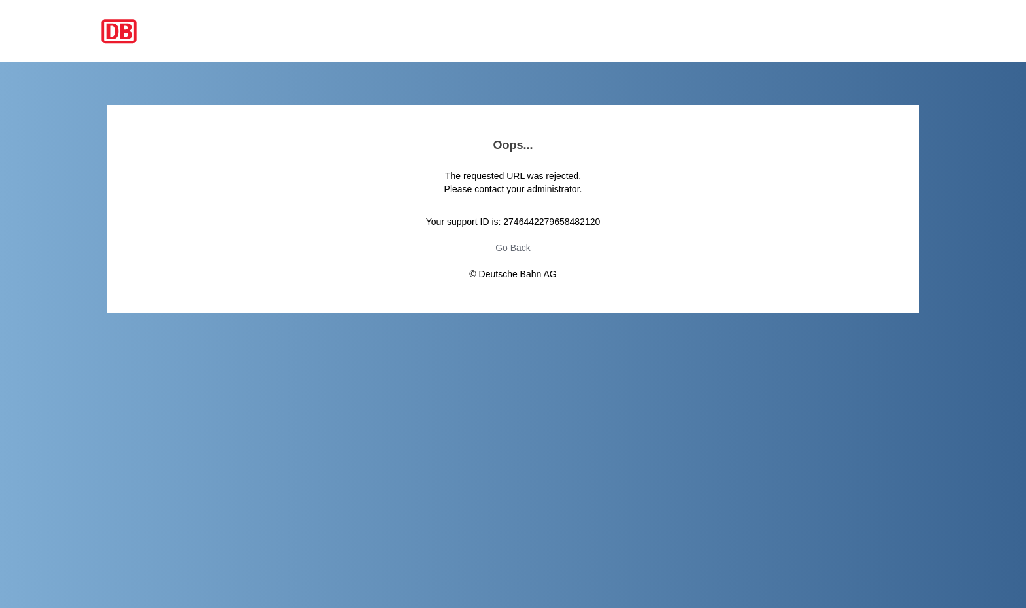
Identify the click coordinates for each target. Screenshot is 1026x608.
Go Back (513, 248)
